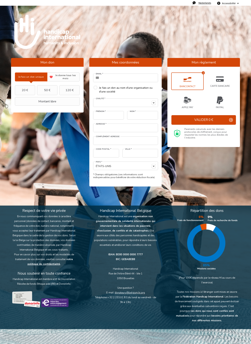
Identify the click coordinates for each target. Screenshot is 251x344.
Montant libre (36, 101)
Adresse (101, 124)
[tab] (31, 76)
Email (99, 74)
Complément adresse (107, 136)
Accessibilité (229, 3)
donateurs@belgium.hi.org (130, 292)
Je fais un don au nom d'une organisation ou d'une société (126, 89)
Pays (99, 162)
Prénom (101, 111)
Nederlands (205, 3)
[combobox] (125, 102)
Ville (128, 149)
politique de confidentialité (43, 264)
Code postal (103, 149)
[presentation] (31, 77)
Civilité (100, 98)
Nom (133, 111)
